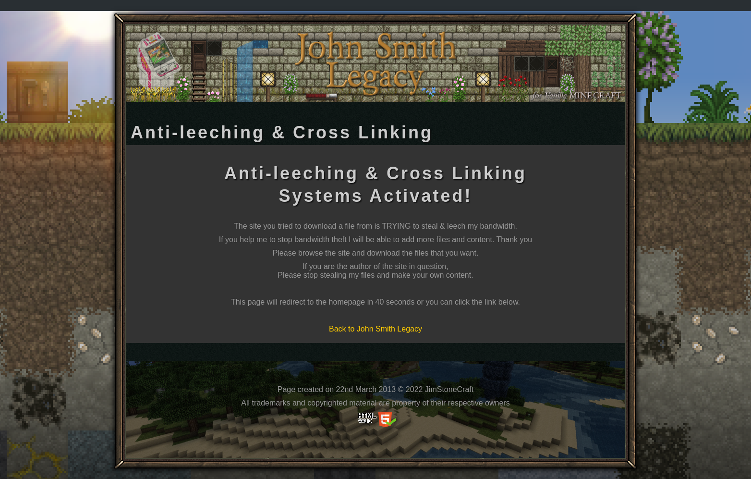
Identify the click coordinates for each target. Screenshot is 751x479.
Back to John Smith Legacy (375, 329)
